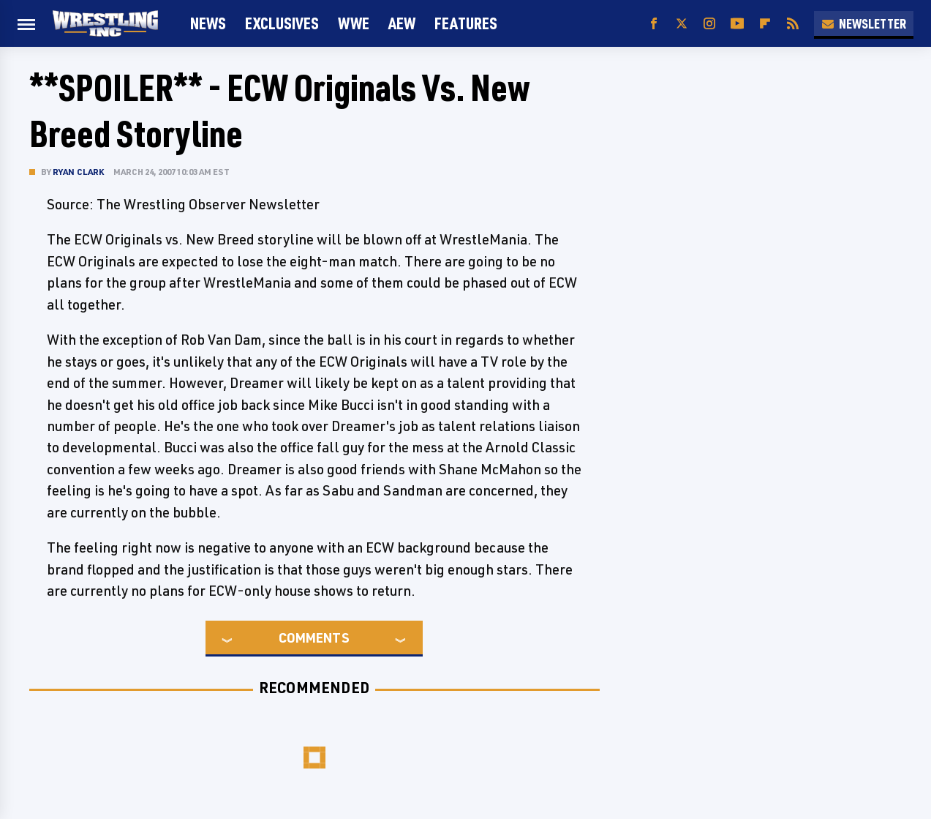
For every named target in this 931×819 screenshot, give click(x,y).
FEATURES (465, 23)
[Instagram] (709, 24)
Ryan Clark (79, 171)
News (208, 23)
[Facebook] (653, 24)
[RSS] (792, 24)
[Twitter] (681, 24)
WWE (353, 23)
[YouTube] (737, 24)
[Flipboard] (765, 24)
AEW (401, 23)
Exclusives (282, 23)
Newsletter (863, 23)
